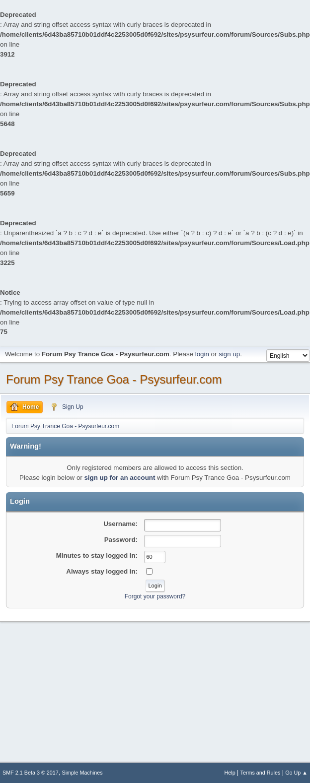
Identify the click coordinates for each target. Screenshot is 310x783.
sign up (229, 354)
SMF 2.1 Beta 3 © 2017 (30, 773)
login (202, 354)
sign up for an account (119, 477)
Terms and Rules (260, 773)
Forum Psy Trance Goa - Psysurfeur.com (114, 379)
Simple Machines (82, 773)
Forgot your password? (155, 596)
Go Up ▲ (296, 773)
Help (230, 773)
